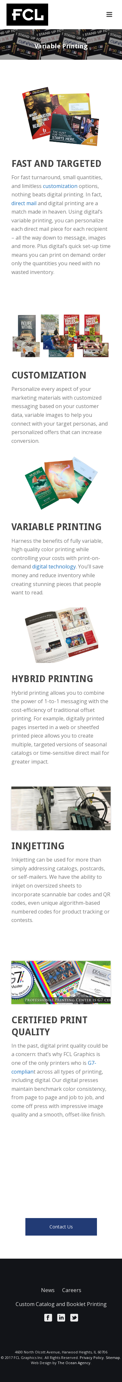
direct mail (23, 203)
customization (60, 186)
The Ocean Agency (74, 1362)
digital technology (54, 566)
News (48, 1290)
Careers (71, 1290)
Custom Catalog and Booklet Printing (61, 1304)
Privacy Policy (92, 1357)
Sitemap (113, 1357)
